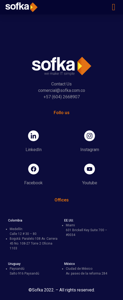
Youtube (89, 182)
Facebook (33, 182)
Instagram (89, 149)
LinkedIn (34, 149)
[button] (114, 7)
